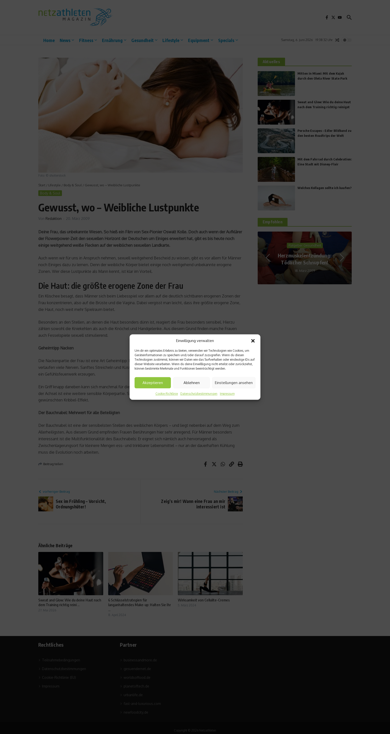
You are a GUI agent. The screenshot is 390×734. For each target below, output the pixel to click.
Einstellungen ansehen (234, 382)
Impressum (227, 393)
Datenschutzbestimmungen (198, 393)
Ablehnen (192, 382)
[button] (252, 340)
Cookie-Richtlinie (166, 393)
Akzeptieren (153, 382)
